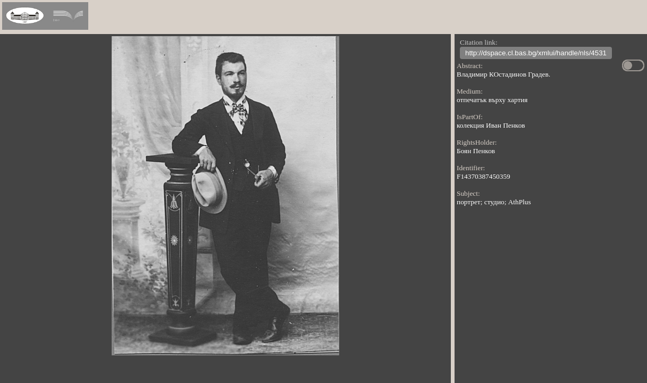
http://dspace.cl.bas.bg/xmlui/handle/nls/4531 (536, 54)
